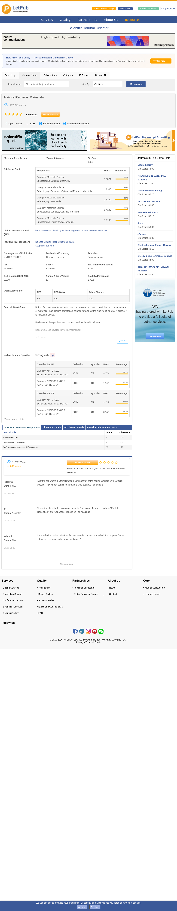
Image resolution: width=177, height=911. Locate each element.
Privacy (80, 642)
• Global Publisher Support (85, 594)
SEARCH (136, 84)
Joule (140, 223)
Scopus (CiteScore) (45, 245)
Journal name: (15, 84)
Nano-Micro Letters (147, 212)
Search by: (10, 75)
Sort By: (86, 84)
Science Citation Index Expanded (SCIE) (55, 242)
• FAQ (40, 613)
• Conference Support (12, 600)
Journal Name (29, 75)
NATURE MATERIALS (148, 201)
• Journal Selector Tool (154, 587)
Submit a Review (82, 463)
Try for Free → (160, 61)
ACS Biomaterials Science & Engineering (20, 447)
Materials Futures (10, 437)
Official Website (51, 123)
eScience (142, 234)
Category (68, 75)
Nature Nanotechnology (149, 190)
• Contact (112, 594)
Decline (95, 907)
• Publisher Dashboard (83, 587)
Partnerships (87, 20)
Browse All (100, 75)
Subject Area (50, 75)
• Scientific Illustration (12, 606)
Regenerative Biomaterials (14, 442)
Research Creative (148, 9)
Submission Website (78, 123)
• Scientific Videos (10, 613)
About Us (111, 20)
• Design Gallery (45, 594)
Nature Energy (145, 165)
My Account (125, 9)
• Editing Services (10, 587)
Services (47, 20)
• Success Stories (45, 600)
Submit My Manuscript (104, 9)
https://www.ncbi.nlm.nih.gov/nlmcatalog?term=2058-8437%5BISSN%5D (71, 230)
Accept (81, 907)
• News (111, 587)
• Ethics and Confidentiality (50, 606)
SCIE (32, 123)
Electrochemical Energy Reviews (154, 245)
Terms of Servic (93, 642)
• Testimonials (44, 587)
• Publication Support (12, 594)
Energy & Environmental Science (154, 256)
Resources (132, 20)
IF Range (84, 75)
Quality (65, 20)
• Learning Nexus (151, 594)
